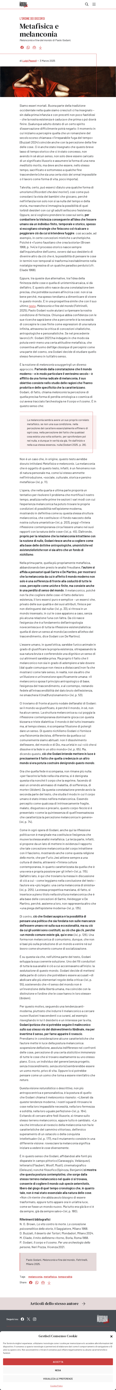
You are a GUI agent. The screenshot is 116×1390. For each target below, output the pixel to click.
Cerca (86, 4)
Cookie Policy (56, 1385)
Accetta (58, 1361)
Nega (58, 1370)
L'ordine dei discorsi (32, 18)
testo (32, 306)
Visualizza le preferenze (58, 1378)
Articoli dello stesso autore (58, 1303)
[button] (111, 1336)
